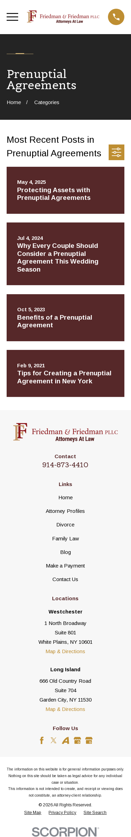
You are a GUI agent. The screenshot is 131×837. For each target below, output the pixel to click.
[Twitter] (53, 740)
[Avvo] (65, 740)
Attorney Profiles (65, 511)
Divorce (65, 524)
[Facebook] (41, 740)
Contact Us (65, 579)
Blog (65, 552)
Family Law (65, 538)
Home (65, 497)
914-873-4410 (65, 465)
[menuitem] (32, 813)
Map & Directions (65, 651)
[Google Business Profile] (77, 740)
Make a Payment (65, 566)
